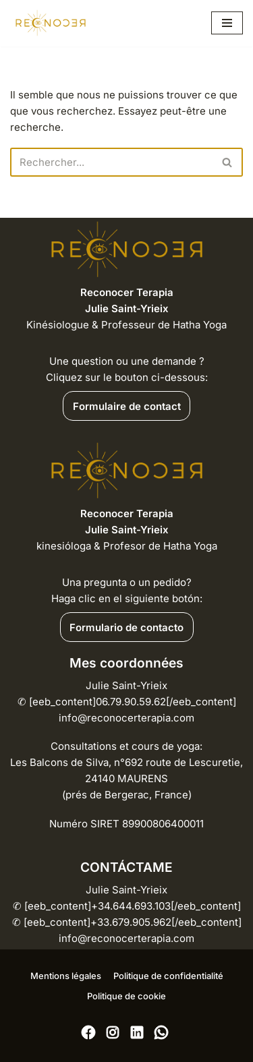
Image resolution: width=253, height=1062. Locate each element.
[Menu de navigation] (227, 22)
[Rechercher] (111, 162)
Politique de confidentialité (168, 975)
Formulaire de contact (127, 406)
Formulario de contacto (126, 627)
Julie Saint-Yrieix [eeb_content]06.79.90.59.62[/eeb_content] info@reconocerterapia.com (127, 701)
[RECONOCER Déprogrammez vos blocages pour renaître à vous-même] (50, 23)
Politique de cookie (126, 996)
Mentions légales (65, 975)
